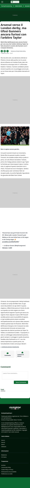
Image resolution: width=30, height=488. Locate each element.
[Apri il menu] (2, 2)
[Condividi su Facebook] (5, 51)
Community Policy (6, 467)
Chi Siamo (3, 457)
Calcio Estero (18, 6)
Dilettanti (3, 446)
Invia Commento (21, 382)
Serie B (3, 442)
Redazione (4, 455)
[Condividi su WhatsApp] (2, 51)
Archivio (3, 465)
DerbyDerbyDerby (6, 6)
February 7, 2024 (7, 248)
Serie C (3, 444)
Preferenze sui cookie (6, 474)
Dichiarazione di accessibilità (8, 471)
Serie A (3, 440)
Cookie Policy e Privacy (7, 469)
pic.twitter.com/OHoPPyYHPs (10, 242)
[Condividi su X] (7, 51)
